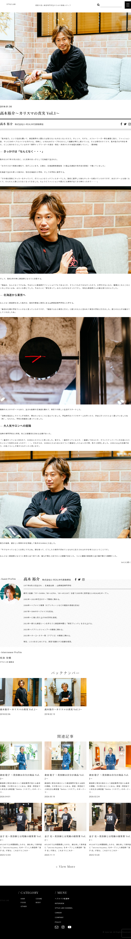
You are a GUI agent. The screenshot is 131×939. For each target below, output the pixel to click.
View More (67, 866)
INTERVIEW (59, 903)
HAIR (23, 898)
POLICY (58, 922)
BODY (38, 902)
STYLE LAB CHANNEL (64, 908)
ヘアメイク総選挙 (62, 898)
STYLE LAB (11, 4)
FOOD (23, 902)
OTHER (24, 906)
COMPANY (59, 917)
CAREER (58, 912)
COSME (39, 898)
